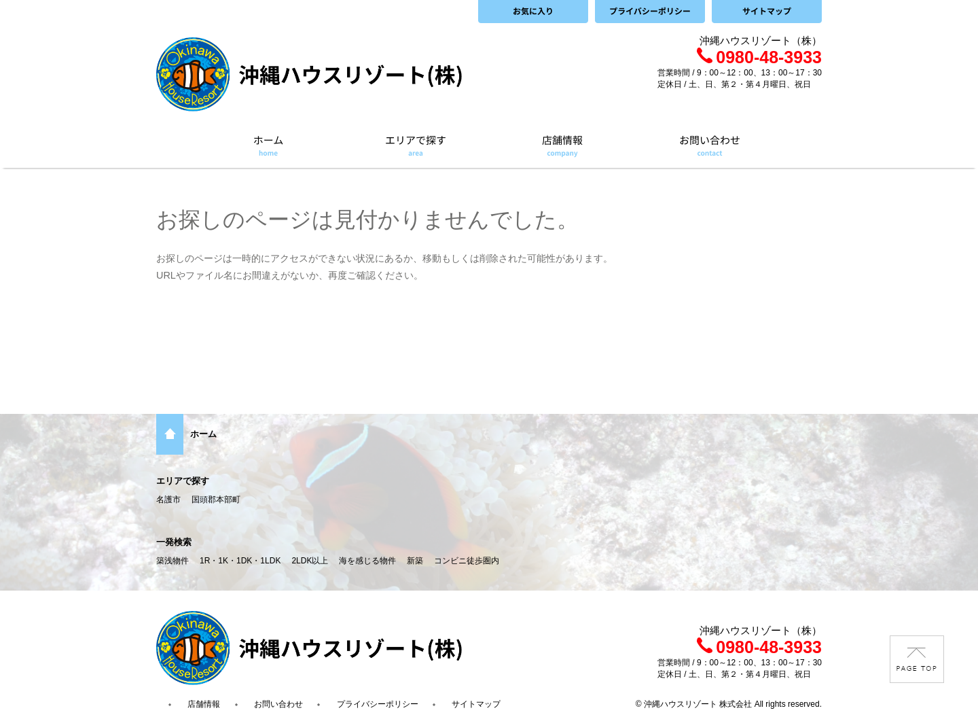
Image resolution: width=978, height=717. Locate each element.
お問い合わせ (278, 704)
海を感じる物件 (367, 560)
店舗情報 (203, 704)
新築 (415, 560)
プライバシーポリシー (377, 704)
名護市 (168, 499)
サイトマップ (476, 704)
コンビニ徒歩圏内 (466, 560)
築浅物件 (172, 560)
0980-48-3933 (759, 57)
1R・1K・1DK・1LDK (240, 560)
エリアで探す (182, 481)
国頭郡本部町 (216, 499)
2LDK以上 (309, 560)
